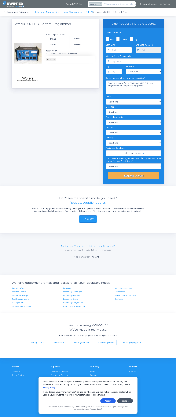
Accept (108, 401)
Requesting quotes (106, 342)
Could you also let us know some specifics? (125, 77)
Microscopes (120, 291)
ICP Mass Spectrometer (21, 306)
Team (92, 371)
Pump (108, 96)
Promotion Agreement (61, 374)
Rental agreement (81, 342)
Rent (112, 39)
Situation (130, 66)
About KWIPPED (42, 4)
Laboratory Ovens (70, 298)
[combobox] (64, 4)
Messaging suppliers (132, 342)
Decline (125, 401)
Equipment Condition (115, 147)
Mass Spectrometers (123, 288)
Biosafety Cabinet (19, 291)
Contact (132, 371)
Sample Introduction (115, 116)
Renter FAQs (58, 342)
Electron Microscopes (20, 295)
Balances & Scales (19, 288)
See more (51, 59)
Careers (93, 374)
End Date (144, 44)
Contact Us (165, 4)
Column (109, 127)
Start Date (110, 44)
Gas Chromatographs (20, 298)
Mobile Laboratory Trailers (125, 295)
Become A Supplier (59, 371)
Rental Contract (18, 374)
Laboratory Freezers (71, 295)
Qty (107, 66)
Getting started (37, 342)
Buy (135, 39)
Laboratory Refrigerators (73, 302)
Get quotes (88, 218)
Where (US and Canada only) (118, 55)
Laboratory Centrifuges (72, 291)
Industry (109, 137)
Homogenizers (18, 302)
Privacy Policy (49, 387)
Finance (124, 39)
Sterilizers (119, 298)
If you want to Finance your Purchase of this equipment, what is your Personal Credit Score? (133, 159)
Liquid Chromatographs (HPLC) (75, 306)
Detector (110, 106)
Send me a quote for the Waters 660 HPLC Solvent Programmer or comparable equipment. (133, 87)
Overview (16, 371)
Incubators (67, 288)
